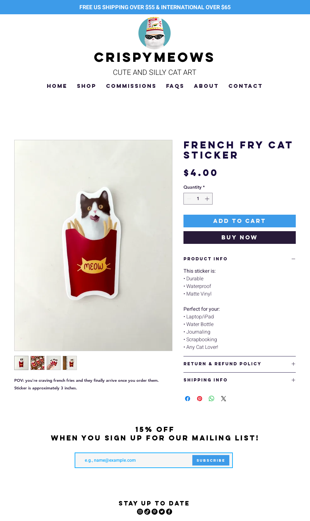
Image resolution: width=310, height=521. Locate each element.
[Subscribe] (210, 460)
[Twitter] (162, 512)
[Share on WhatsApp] (211, 398)
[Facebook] (169, 512)
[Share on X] (223, 398)
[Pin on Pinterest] (199, 398)
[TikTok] (147, 512)
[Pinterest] (155, 512)
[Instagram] (140, 512)
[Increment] (208, 198)
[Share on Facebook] (187, 398)
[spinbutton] (198, 198)
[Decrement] (188, 198)
